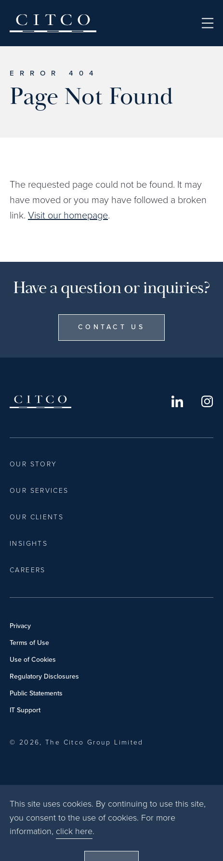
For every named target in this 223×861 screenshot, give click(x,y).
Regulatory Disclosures (44, 676)
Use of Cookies (33, 660)
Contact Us (111, 327)
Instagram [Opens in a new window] (207, 401)
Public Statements (36, 693)
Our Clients (37, 517)
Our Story (33, 464)
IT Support (25, 710)
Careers (28, 570)
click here (74, 851)
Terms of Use (29, 643)
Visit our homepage (68, 215)
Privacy (20, 626)
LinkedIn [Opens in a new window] (177, 401)
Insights (29, 544)
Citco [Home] (53, 23)
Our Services (39, 491)
